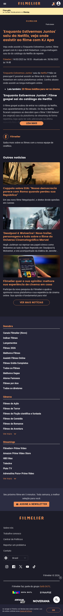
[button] (25, 558)
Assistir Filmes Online (14, 358)
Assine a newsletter (31, 504)
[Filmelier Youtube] (27, 567)
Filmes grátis (7, 10)
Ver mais (9, 433)
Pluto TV (7, 468)
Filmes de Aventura (13, 428)
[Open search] (56, 599)
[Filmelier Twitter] (20, 567)
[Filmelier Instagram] (6, 567)
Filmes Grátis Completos (15, 363)
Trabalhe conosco (12, 533)
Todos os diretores (12, 388)
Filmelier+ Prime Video (14, 448)
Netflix (44, 72)
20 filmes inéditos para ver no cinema (41, 89)
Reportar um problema (14, 544)
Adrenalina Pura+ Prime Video (18, 473)
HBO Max (8, 458)
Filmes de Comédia (13, 418)
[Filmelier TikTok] (34, 567)
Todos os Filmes (11, 368)
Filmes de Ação (11, 403)
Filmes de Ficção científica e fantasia (22, 413)
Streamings (9, 442)
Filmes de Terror (11, 408)
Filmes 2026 (9, 348)
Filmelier (7, 59)
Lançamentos (10, 343)
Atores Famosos (11, 378)
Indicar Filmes (10, 338)
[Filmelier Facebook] (13, 567)
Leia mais (31, 123)
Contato (7, 550)
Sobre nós (8, 527)
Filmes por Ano (11, 383)
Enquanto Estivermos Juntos (18, 72)
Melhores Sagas (11, 373)
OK (53, 610)
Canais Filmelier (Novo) (15, 333)
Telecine (7, 463)
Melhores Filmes (11, 353)
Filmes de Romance (13, 423)
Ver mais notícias (31, 302)
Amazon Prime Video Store (17, 453)
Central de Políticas (26, 611)
